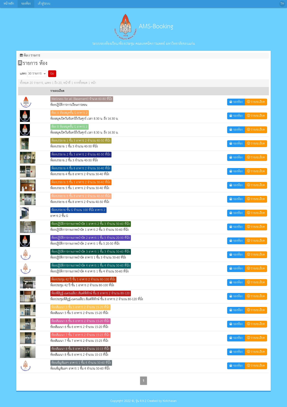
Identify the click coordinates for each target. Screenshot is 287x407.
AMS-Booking (143, 26)
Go (52, 74)
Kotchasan (170, 401)
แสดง (33, 73)
